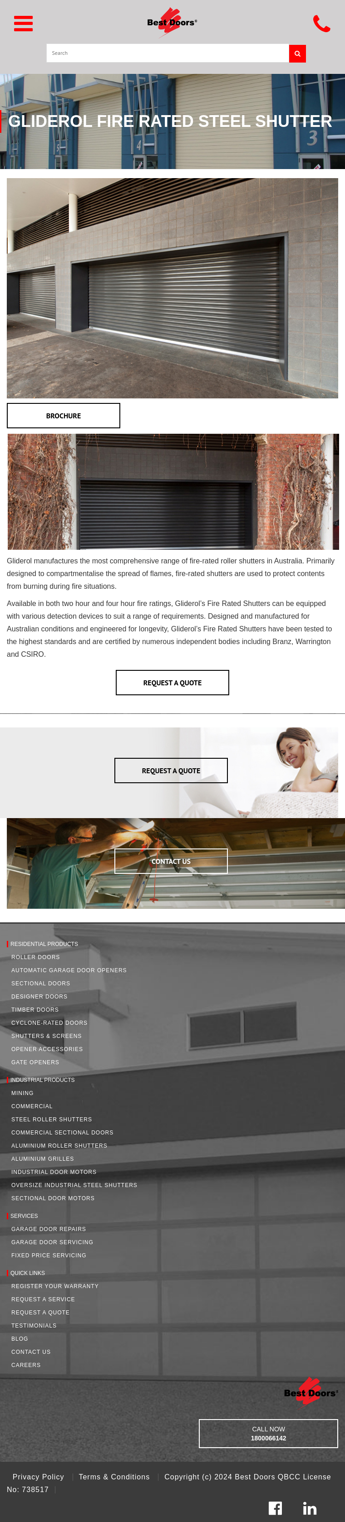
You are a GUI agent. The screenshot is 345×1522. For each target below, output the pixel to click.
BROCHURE (63, 415)
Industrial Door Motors (54, 1172)
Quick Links (27, 1273)
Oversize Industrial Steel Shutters (74, 1185)
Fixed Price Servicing (48, 1255)
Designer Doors (39, 997)
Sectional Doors (40, 983)
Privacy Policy (40, 1477)
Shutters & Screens (46, 1036)
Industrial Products (42, 1080)
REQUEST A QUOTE (172, 682)
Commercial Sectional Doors (62, 1132)
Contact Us (31, 1352)
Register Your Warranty (55, 1286)
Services (24, 1216)
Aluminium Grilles (42, 1159)
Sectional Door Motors (53, 1198)
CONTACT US (171, 861)
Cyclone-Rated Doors (49, 1023)
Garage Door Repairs (48, 1229)
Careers (26, 1365)
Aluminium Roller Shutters (59, 1146)
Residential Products (44, 944)
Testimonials (34, 1326)
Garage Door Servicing (52, 1242)
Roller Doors (35, 957)
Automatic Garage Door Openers (69, 970)
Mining (22, 1093)
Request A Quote (40, 1312)
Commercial (32, 1106)
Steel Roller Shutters (51, 1119)
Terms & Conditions (115, 1477)
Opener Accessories (47, 1049)
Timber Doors (35, 1010)
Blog (19, 1339)
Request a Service (43, 1299)
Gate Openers (35, 1062)
